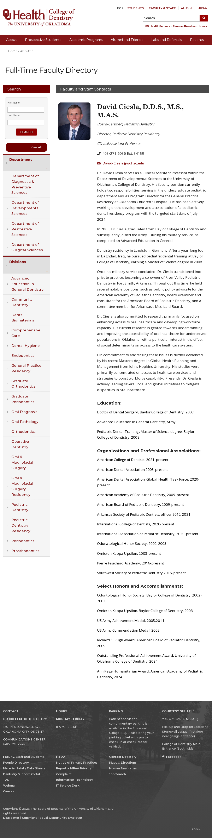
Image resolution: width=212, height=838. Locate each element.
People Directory (16, 762)
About (11, 40)
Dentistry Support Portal (21, 774)
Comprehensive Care (25, 333)
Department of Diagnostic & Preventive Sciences (25, 184)
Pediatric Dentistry (19, 507)
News (203, 26)
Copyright (29, 817)
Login (196, 829)
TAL (6, 779)
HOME (12, 51)
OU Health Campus (157, 26)
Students (135, 8)
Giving (202, 50)
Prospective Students (43, 40)
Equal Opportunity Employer (61, 817)
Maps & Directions (123, 762)
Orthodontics (23, 432)
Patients (197, 40)
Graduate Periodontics (22, 399)
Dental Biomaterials (22, 318)
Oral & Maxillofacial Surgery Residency (22, 486)
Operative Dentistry (20, 444)
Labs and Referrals (166, 40)
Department (20, 159)
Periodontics (22, 541)
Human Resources (123, 768)
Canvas (8, 791)
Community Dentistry (21, 302)
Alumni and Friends (127, 40)
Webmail (9, 785)
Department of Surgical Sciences (27, 247)
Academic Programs (85, 40)
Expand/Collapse (47, 169)
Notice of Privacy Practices (77, 762)
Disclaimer (11, 817)
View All (36, 147)
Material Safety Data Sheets (24, 768)
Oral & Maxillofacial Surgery (22, 462)
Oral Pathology (24, 422)
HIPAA (202, 8)
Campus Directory (185, 26)
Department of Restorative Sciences (25, 229)
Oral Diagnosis (24, 412)
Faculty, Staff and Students (23, 756)
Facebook (171, 756)
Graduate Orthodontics (23, 384)
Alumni (187, 8)
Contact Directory (122, 756)
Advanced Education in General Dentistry (27, 284)
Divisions (17, 262)
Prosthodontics (25, 551)
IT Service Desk (68, 785)
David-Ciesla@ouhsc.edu (120, 163)
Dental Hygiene (25, 346)
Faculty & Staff (162, 8)
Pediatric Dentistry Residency (20, 525)
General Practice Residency (26, 368)
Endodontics (22, 356)
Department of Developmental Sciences (25, 208)
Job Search (117, 774)
